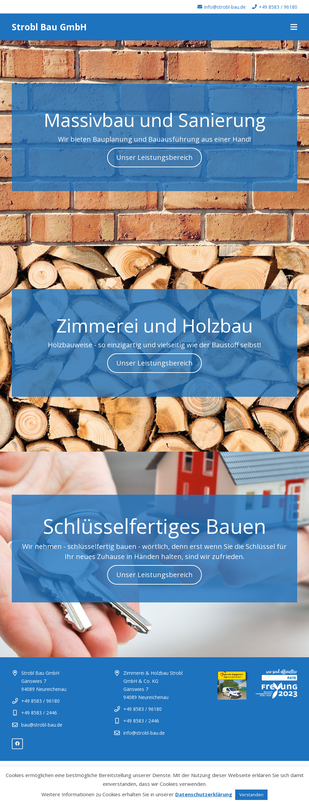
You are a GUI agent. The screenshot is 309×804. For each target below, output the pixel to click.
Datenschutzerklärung (203, 794)
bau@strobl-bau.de (41, 725)
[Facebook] (17, 743)
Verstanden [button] (251, 795)
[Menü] (294, 27)
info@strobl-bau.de (144, 733)
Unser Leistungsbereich (154, 157)
